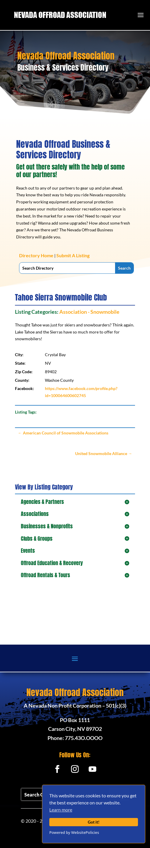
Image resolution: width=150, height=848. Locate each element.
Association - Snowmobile (89, 311)
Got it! (94, 821)
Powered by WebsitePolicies (74, 832)
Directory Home (36, 255)
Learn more (60, 809)
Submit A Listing (73, 255)
